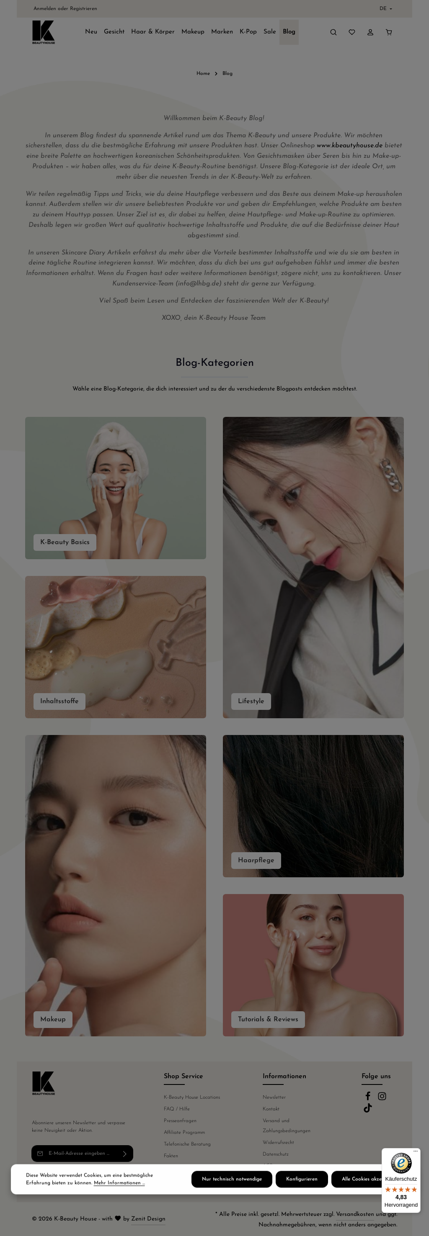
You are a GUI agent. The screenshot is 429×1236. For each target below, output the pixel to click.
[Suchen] (333, 32)
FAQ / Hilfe (177, 1109)
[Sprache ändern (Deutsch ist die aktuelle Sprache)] (385, 8)
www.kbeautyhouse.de (349, 145)
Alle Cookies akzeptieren (370, 1188)
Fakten (171, 1156)
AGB (268, 1166)
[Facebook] (368, 1099)
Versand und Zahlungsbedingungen (286, 1125)
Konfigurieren (302, 1188)
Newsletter (274, 1097)
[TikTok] (367, 1111)
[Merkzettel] (352, 32)
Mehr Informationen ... (119, 1192)
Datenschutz (276, 1154)
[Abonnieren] (125, 1153)
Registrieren (83, 8)
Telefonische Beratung (187, 1144)
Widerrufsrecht (278, 1142)
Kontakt (271, 1109)
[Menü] (416, 1153)
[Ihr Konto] (370, 32)
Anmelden (45, 8)
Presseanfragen (180, 1120)
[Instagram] (382, 1099)
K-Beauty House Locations (192, 1097)
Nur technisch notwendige (232, 1188)
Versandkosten (355, 1214)
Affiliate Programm (184, 1132)
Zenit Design (148, 1219)
